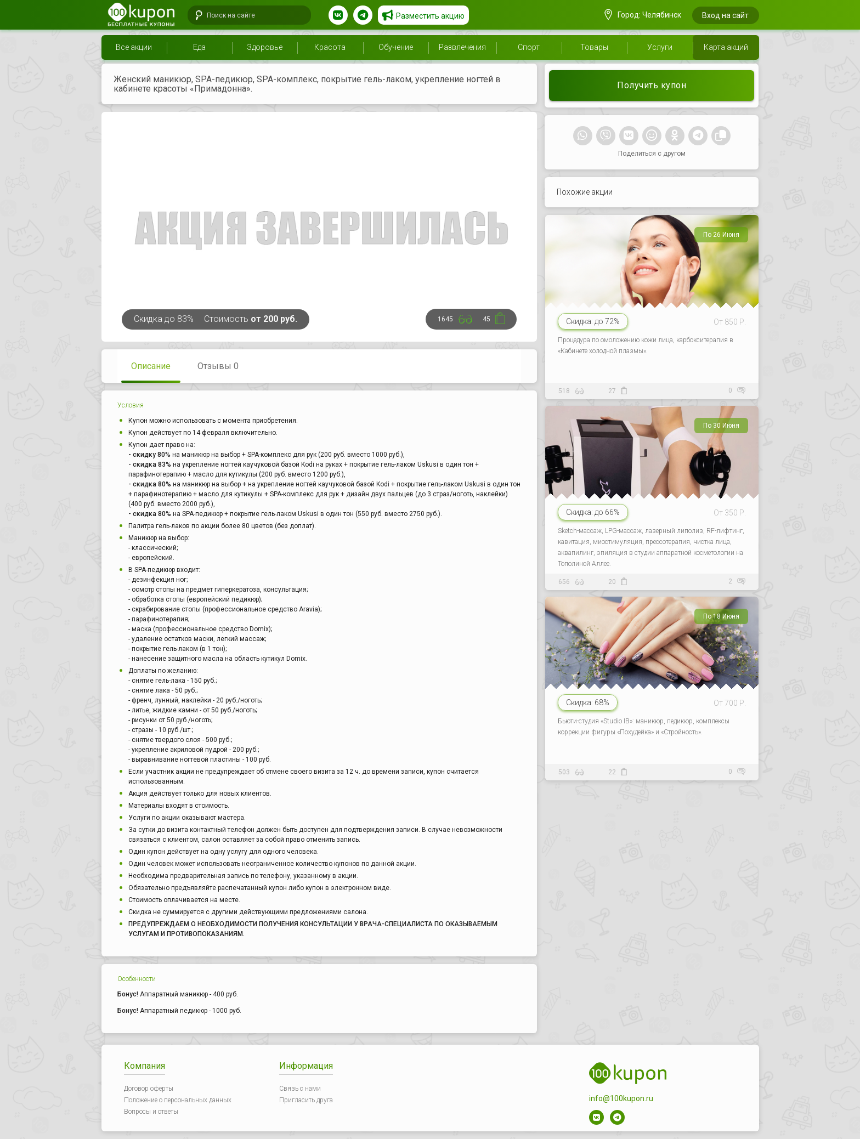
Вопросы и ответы (151, 1111)
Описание (151, 366)
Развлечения (462, 47)
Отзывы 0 (218, 366)
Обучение (395, 47)
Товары (594, 47)
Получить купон (651, 85)
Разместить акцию (430, 16)
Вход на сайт (725, 15)
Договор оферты (148, 1088)
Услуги (659, 47)
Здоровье (264, 47)
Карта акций (726, 47)
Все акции (134, 47)
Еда (199, 47)
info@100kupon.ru (621, 1098)
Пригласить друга (306, 1100)
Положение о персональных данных (177, 1100)
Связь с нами (300, 1088)
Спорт (529, 47)
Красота (330, 47)
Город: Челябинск (642, 14)
